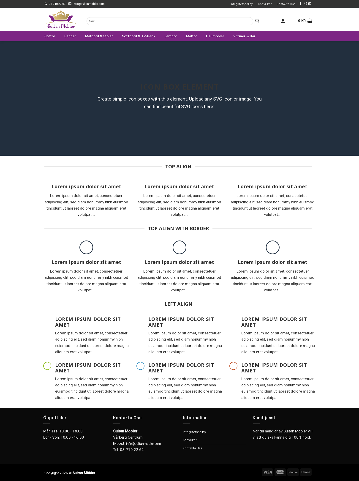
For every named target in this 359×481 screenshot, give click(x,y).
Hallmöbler (215, 36)
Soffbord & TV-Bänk (138, 36)
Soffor (49, 36)
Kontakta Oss (286, 4)
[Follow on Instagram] (305, 3)
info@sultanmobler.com (143, 443)
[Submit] (257, 21)
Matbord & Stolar (99, 36)
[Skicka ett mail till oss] (309, 3)
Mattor (191, 36)
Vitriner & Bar (244, 36)
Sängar (70, 36)
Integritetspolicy (242, 4)
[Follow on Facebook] (300, 3)
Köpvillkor (265, 4)
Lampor (170, 36)
